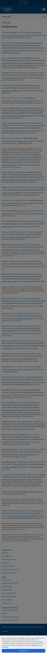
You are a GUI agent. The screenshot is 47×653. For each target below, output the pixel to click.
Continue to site (23, 651)
